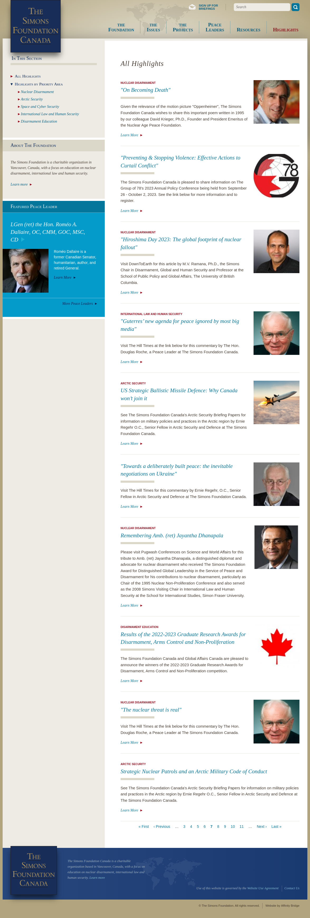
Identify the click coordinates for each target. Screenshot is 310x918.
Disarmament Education (139, 627)
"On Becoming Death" (145, 90)
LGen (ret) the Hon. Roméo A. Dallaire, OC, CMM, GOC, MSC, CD (48, 232)
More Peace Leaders (77, 304)
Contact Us (291, 888)
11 (242, 826)
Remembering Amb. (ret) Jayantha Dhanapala (172, 535)
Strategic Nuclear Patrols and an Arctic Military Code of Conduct (194, 771)
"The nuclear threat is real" (151, 710)
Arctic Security (133, 383)
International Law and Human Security (151, 314)
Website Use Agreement (262, 888)
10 (233, 826)
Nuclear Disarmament (138, 82)
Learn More (129, 135)
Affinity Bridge (290, 905)
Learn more (19, 184)
